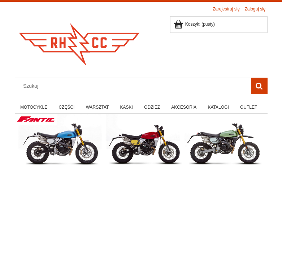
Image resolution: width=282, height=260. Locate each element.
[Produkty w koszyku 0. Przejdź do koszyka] (195, 24)
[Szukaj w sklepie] (134, 86)
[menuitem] (34, 107)
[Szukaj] (259, 86)
